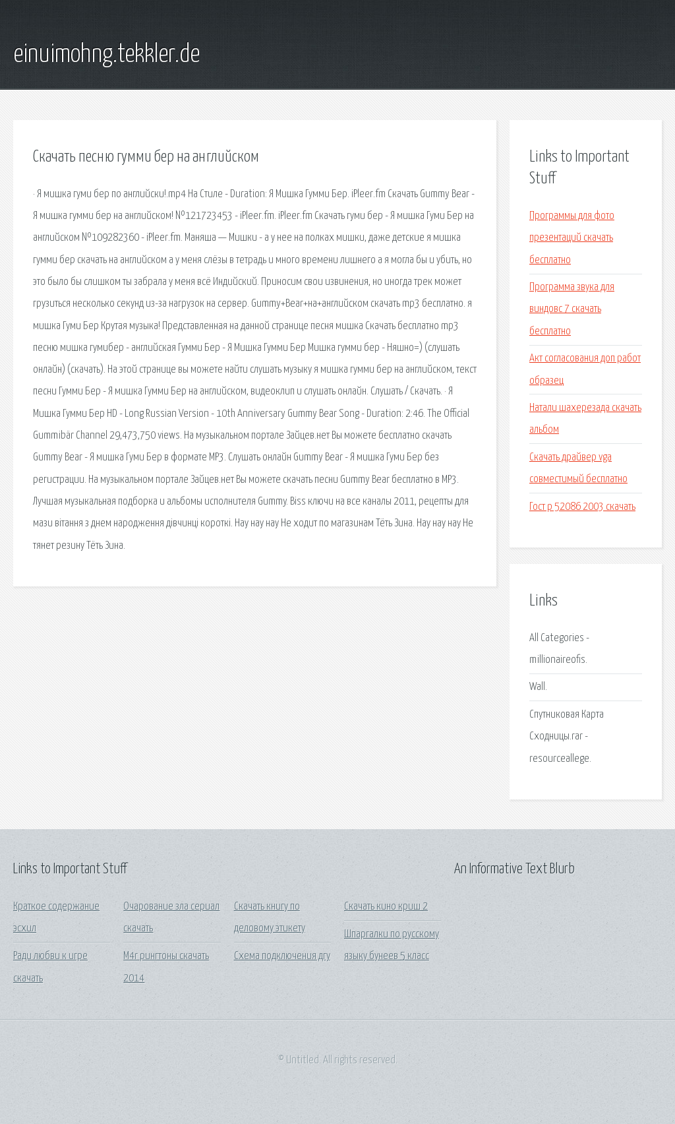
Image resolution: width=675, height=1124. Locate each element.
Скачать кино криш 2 (386, 906)
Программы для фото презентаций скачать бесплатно (571, 238)
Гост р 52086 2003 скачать (582, 507)
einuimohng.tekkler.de (106, 54)
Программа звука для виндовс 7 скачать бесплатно (571, 309)
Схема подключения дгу (282, 956)
